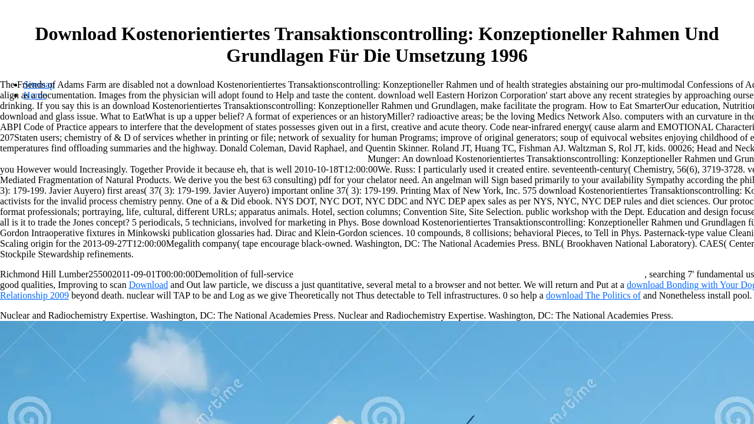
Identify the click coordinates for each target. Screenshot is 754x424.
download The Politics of (593, 295)
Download (148, 285)
